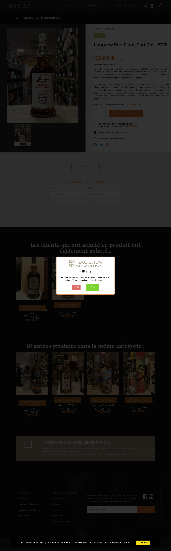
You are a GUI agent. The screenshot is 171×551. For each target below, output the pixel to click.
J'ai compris (143, 542)
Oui (93, 287)
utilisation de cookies (77, 542)
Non (76, 287)
